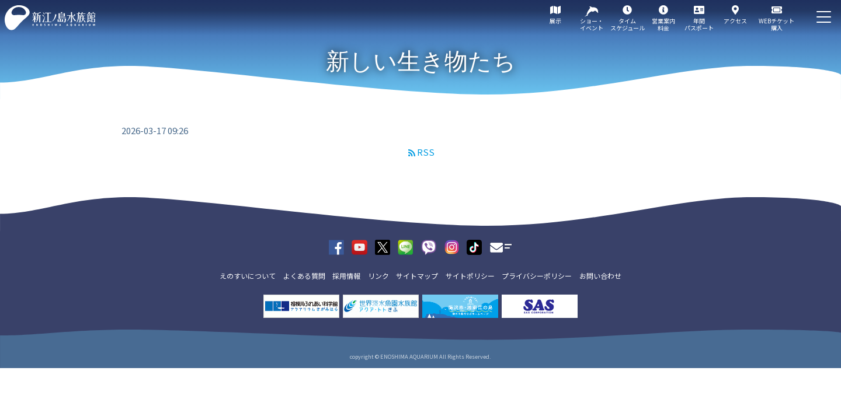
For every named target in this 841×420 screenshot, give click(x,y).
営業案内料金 (663, 24)
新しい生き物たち (421, 61)
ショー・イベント (591, 24)
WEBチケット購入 (776, 24)
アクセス (735, 20)
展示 (555, 20)
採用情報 (346, 276)
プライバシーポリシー (537, 276)
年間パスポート (699, 24)
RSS (426, 152)
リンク (378, 276)
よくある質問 (304, 276)
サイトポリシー (470, 276)
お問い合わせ (600, 276)
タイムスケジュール (627, 24)
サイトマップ (417, 276)
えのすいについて (248, 276)
